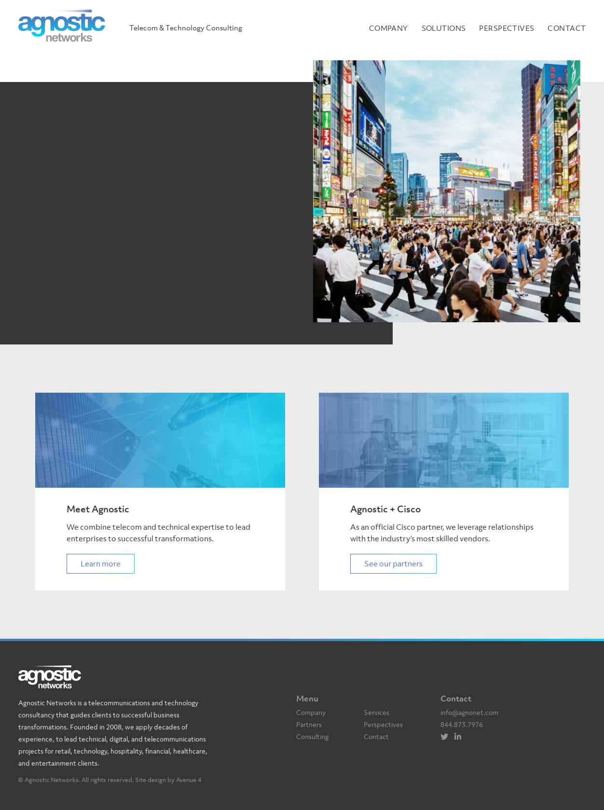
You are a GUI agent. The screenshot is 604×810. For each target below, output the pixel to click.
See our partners (393, 563)
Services (376, 712)
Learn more (101, 563)
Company (388, 28)
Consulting (312, 736)
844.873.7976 (461, 724)
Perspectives (506, 28)
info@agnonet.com (469, 712)
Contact (567, 28)
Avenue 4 (188, 780)
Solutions (444, 28)
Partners (309, 724)
